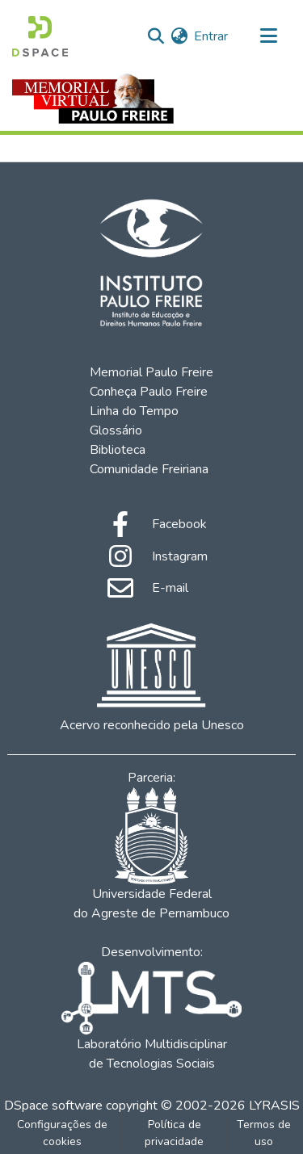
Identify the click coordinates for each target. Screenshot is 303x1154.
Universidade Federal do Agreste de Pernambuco (151, 854)
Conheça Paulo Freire (149, 392)
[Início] (40, 36)
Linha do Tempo (134, 411)
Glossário (116, 430)
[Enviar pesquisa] (155, 36)
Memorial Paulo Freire (151, 372)
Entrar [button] (211, 36)
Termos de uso (264, 1133)
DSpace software (53, 1105)
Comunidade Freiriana (149, 469)
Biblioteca (117, 450)
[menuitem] (179, 36)
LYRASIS (274, 1105)
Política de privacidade (174, 1133)
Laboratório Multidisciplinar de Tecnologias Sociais (151, 1017)
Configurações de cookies (62, 1133)
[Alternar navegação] (268, 36)
